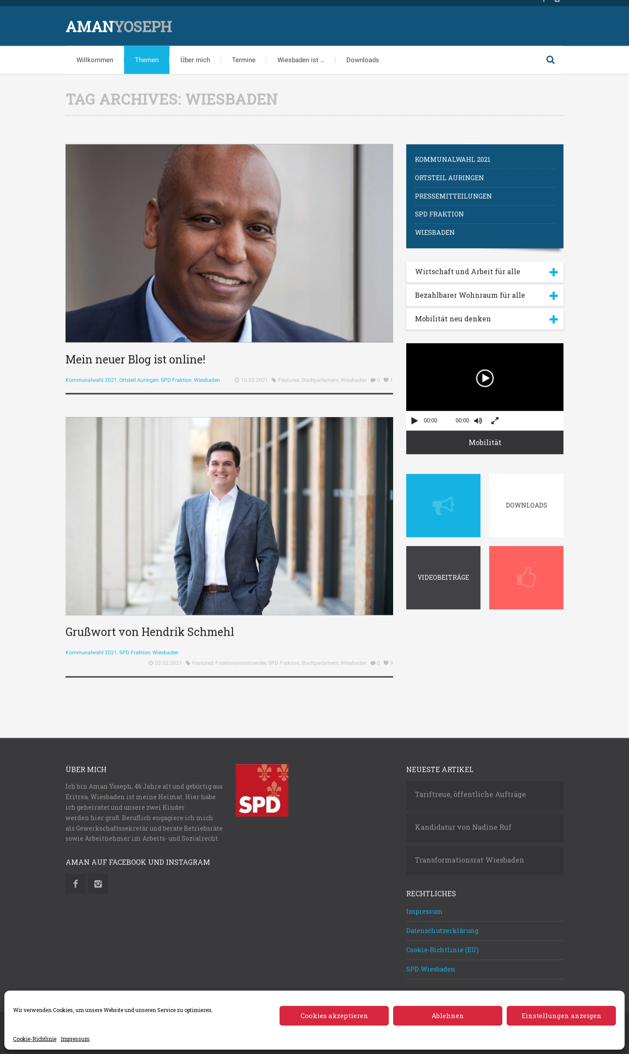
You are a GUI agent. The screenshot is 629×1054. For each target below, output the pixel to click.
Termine (244, 56)
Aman (119, 22)
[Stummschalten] (478, 417)
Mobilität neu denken (453, 315)
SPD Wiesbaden (431, 965)
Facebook (75, 881)
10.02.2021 (254, 376)
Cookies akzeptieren (334, 1015)
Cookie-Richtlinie (34, 1038)
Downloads (362, 56)
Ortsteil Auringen (139, 376)
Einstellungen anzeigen (561, 1015)
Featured (288, 376)
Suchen (550, 56)
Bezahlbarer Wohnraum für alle (470, 291)
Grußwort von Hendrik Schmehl (150, 663)
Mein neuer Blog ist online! (135, 355)
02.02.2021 (168, 695)
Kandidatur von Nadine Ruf (463, 824)
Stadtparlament (320, 376)
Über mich (195, 56)
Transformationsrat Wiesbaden (469, 856)
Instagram (98, 881)
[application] (484, 383)
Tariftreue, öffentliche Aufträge (470, 791)
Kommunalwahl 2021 (91, 376)
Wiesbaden (207, 376)
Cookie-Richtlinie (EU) (442, 946)
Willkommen (94, 56)
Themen (147, 56)
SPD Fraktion (176, 376)
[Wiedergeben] (414, 417)
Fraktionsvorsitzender (240, 695)
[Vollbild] (495, 417)
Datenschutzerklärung (442, 927)
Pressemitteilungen (453, 192)
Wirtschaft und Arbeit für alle (467, 267)
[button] (485, 375)
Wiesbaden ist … (301, 56)
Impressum (75, 1038)
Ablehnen (448, 1015)
